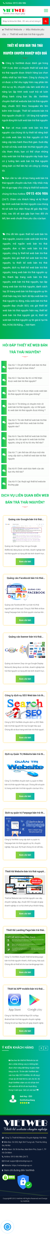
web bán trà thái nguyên (25, 281)
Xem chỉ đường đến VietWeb (19, 1170)
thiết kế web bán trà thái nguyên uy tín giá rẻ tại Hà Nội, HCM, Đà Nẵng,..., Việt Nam (25, 320)
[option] (25, 1081)
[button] (25, 366)
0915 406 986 (37, 194)
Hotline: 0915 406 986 (14, 3)
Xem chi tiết (25, 561)
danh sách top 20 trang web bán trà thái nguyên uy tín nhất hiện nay (25, 291)
